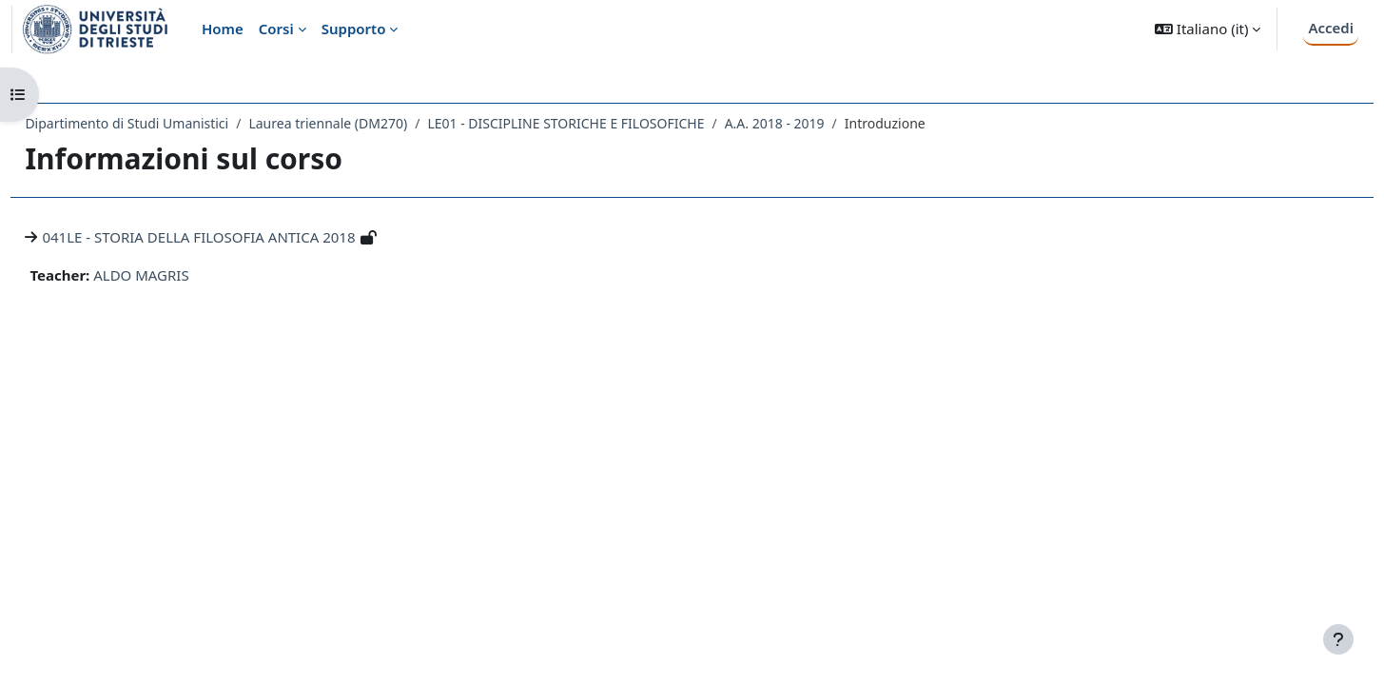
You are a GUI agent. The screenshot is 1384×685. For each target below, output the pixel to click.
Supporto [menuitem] (354, 28)
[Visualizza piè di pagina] (1338, 639)
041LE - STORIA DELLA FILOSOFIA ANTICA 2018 (241, 236)
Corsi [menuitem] (276, 28)
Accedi (1331, 27)
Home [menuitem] (223, 28)
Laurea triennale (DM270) (370, 123)
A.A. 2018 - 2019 (817, 123)
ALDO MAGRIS (183, 274)
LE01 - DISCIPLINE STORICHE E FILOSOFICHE (608, 123)
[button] (1207, 29)
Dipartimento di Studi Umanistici (169, 123)
